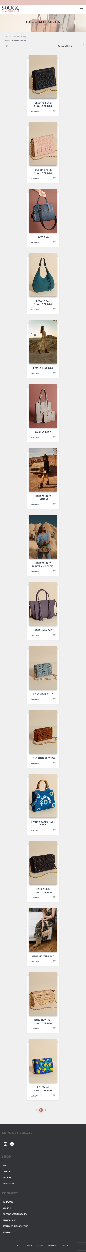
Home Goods (8, 1184)
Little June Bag (43, 368)
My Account (52, 1246)
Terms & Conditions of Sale (15, 1226)
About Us (7, 1208)
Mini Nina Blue (43, 694)
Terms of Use (9, 1232)
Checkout (40, 1246)
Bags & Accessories (15, 37)
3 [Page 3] (45, 1110)
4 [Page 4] (49, 1110)
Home (6, 37)
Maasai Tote (43, 432)
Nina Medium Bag (43, 956)
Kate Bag (43, 237)
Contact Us (8, 1202)
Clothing (7, 1178)
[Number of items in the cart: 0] (43, 2)
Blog (19, 1246)
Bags (5, 1166)
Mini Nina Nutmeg (43, 758)
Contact (28, 1246)
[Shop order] (70, 46)
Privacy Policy (9, 1220)
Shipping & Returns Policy (15, 1214)
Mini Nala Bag (43, 630)
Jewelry (7, 1172)
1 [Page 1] (36, 1110)
